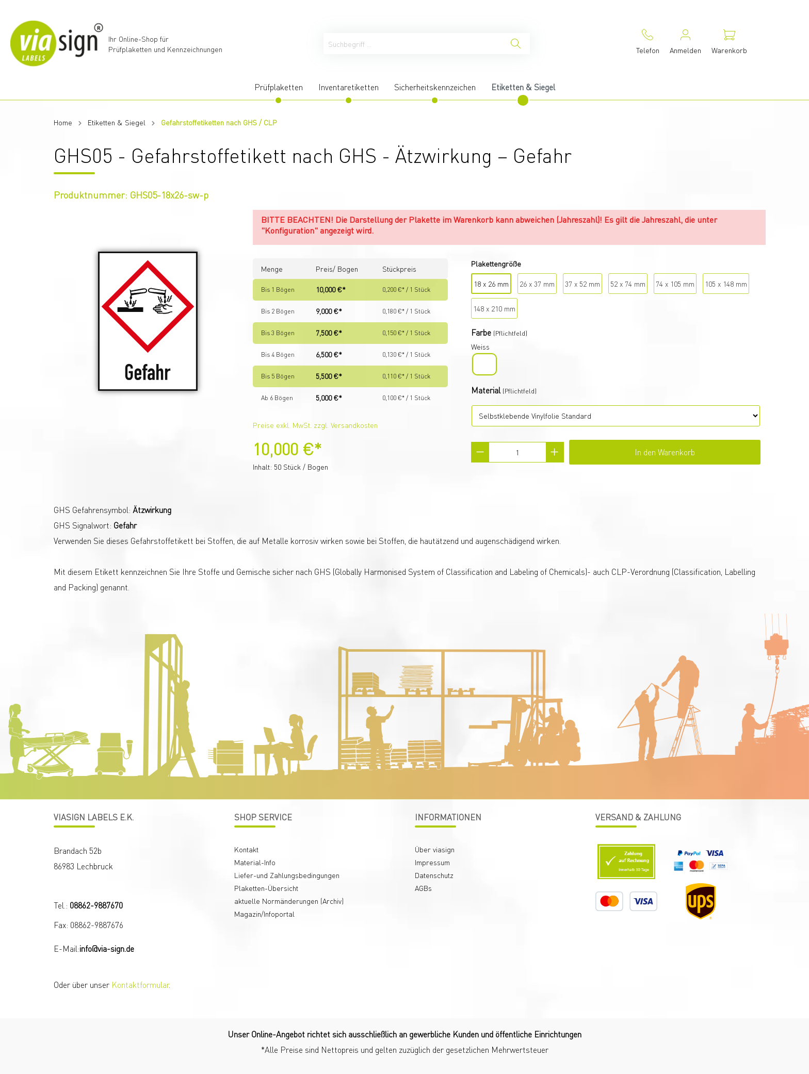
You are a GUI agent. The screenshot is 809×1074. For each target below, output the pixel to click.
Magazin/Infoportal (264, 913)
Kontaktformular (140, 984)
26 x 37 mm (537, 283)
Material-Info (255, 862)
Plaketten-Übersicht (266, 888)
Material (485, 390)
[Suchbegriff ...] (412, 43)
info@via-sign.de (106, 948)
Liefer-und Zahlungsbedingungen (286, 875)
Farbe (481, 332)
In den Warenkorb (665, 452)
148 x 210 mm (494, 308)
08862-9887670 (96, 905)
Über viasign (435, 849)
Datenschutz (434, 875)
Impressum (432, 862)
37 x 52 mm (582, 283)
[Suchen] (515, 43)
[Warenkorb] (729, 43)
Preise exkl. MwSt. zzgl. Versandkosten (315, 424)
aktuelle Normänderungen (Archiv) (289, 900)
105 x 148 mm (726, 283)
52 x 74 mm (627, 283)
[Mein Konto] (685, 43)
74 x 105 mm (675, 283)
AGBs (423, 888)
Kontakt (246, 849)
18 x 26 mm (491, 283)
